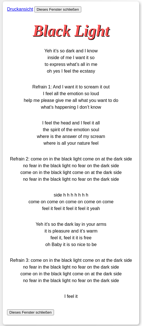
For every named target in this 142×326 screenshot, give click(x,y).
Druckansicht (20, 9)
